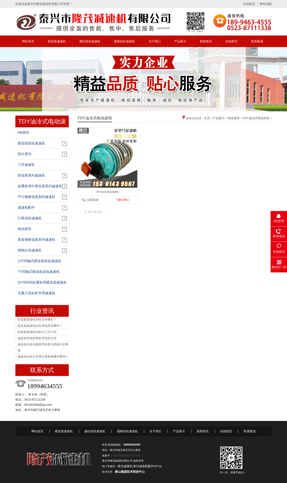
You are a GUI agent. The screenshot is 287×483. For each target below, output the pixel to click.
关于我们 (155, 41)
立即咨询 (92, 200)
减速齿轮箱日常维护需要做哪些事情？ (43, 356)
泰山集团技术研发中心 (130, 471)
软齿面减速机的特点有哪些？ (37, 319)
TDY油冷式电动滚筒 (256, 118)
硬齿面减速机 (57, 41)
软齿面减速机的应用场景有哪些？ (40, 325)
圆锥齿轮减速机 (124, 41)
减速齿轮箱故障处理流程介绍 (37, 338)
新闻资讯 (206, 41)
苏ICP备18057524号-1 (128, 455)
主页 (207, 118)
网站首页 (28, 41)
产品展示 (180, 41)
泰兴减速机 (124, 466)
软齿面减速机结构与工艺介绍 (37, 332)
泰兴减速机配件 (143, 466)
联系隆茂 (257, 41)
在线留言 (249, 4)
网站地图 (266, 4)
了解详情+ (122, 200)
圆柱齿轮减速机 (89, 41)
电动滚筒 (234, 118)
